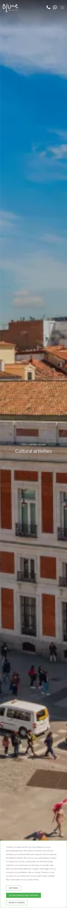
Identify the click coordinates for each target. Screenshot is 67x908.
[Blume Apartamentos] (10, 8)
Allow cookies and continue (23, 895)
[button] (62, 7)
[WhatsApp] (54, 8)
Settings (13, 888)
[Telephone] (49, 8)
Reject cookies (17, 903)
